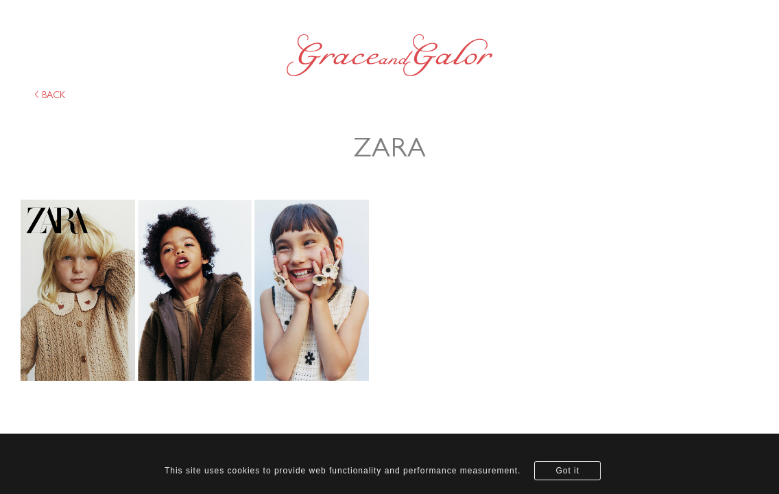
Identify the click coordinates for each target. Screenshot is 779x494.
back (49, 95)
